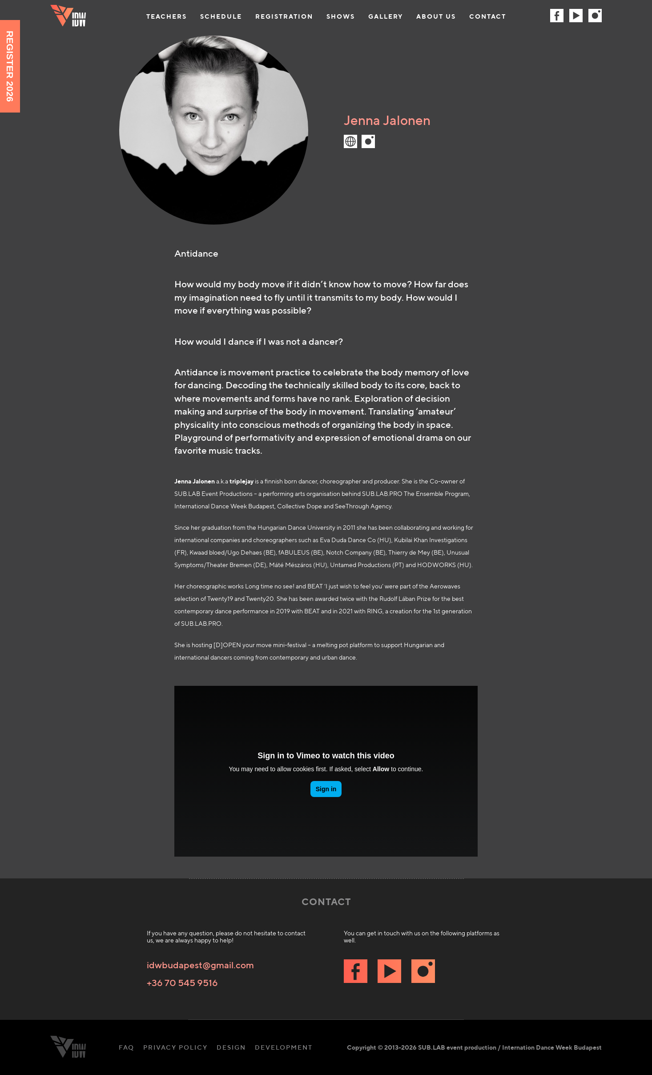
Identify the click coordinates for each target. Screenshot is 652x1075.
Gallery (385, 16)
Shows (340, 16)
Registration (284, 16)
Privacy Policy (175, 1047)
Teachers (166, 16)
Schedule (221, 16)
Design (231, 1047)
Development (284, 1047)
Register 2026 (10, 66)
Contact (487, 16)
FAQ (126, 1047)
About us (436, 16)
